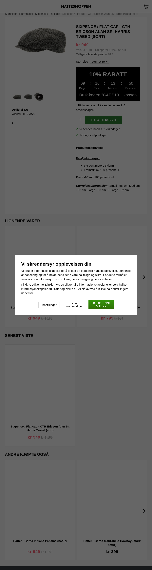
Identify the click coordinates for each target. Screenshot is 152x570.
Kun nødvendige (74, 305)
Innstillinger (49, 305)
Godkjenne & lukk (101, 304)
